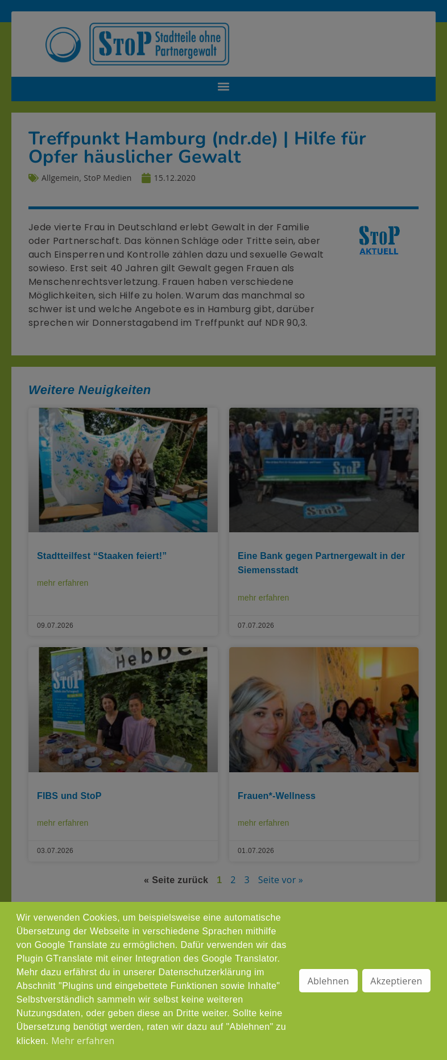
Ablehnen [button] (328, 981)
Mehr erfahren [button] (82, 1040)
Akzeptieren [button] (396, 981)
